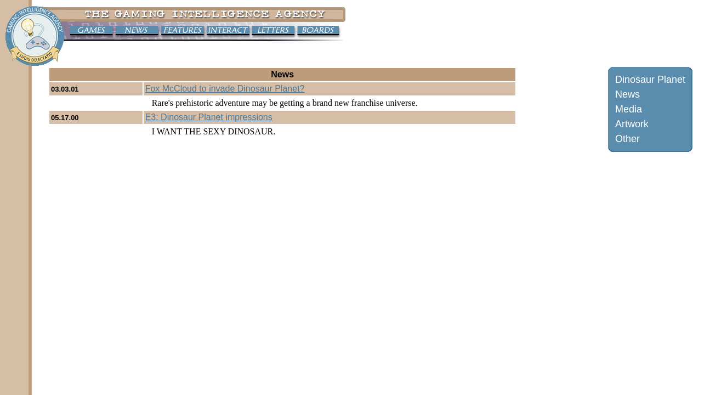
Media (628, 109)
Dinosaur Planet (650, 79)
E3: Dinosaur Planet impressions (208, 117)
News (627, 94)
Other (627, 138)
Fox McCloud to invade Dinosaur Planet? (225, 88)
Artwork (632, 124)
